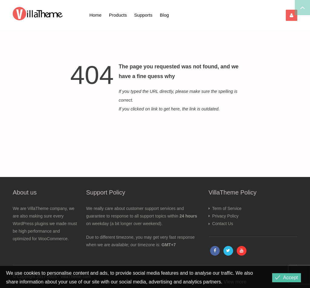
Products (118, 15)
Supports (143, 15)
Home (95, 15)
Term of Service (227, 208)
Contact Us (222, 223)
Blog (164, 15)
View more (235, 281)
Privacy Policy (225, 216)
